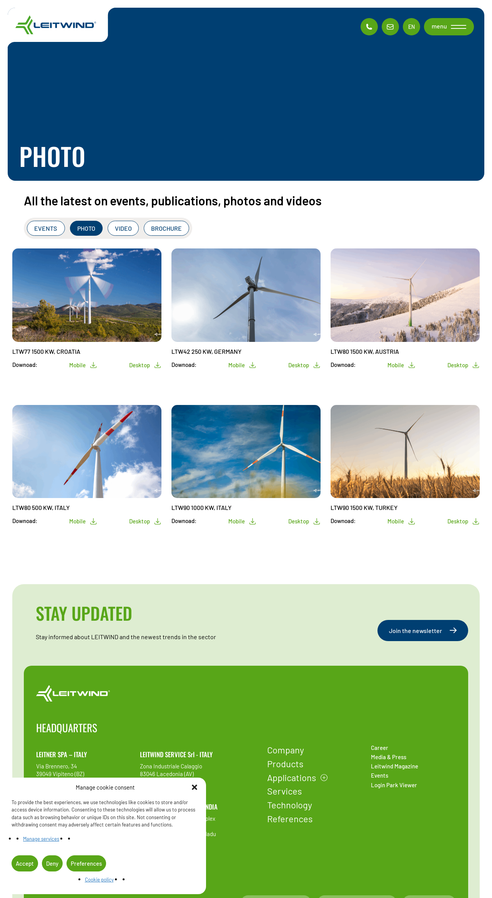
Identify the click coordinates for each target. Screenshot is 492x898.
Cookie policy (99, 879)
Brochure (166, 228)
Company (285, 749)
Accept (25, 863)
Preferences (86, 863)
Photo (86, 228)
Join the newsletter (422, 630)
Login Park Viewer (394, 784)
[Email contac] (390, 26)
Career (379, 747)
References (289, 818)
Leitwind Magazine (394, 766)
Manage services (41, 839)
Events (46, 228)
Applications (291, 777)
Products (285, 763)
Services (284, 790)
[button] (194, 787)
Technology (289, 804)
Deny (52, 863)
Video (123, 228)
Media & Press (388, 756)
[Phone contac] (369, 26)
